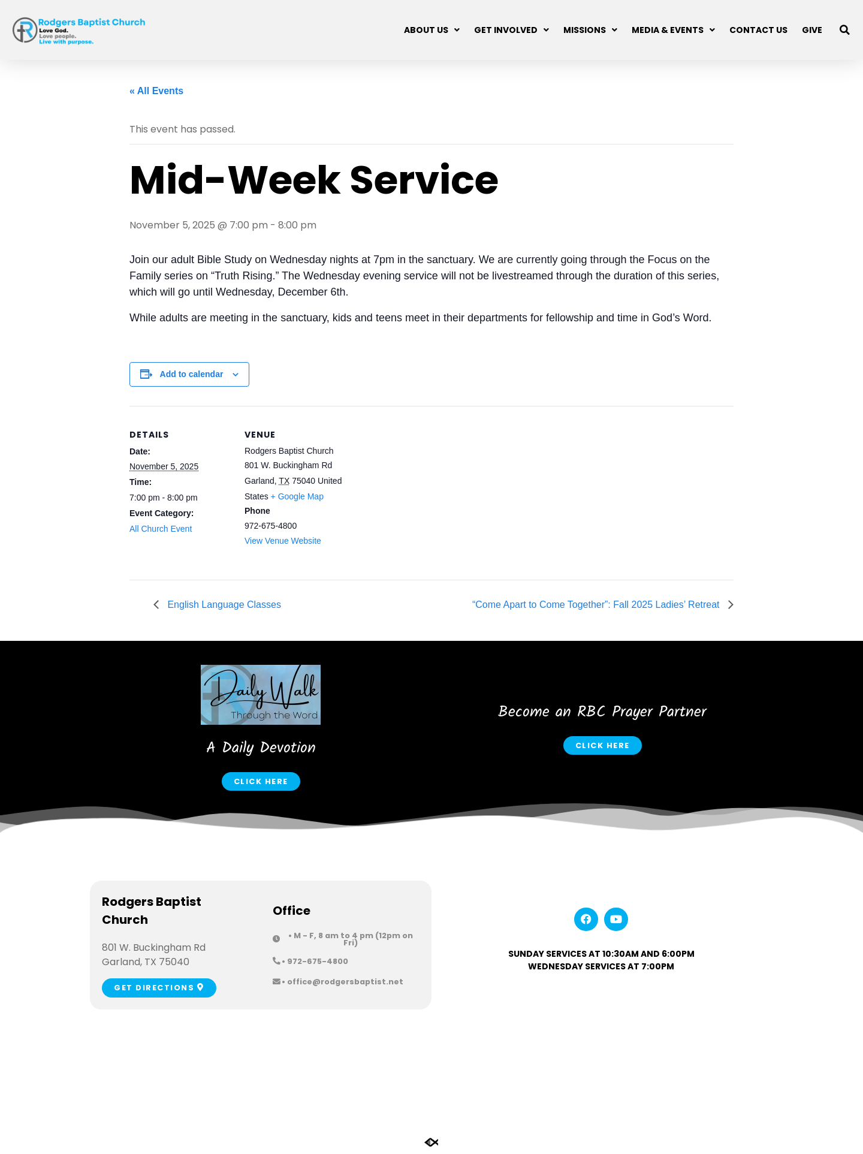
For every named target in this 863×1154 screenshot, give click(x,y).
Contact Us (758, 30)
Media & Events (673, 30)
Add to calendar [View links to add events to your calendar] (192, 374)
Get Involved (511, 30)
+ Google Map (297, 496)
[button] (845, 30)
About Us (432, 30)
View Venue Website (283, 541)
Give (812, 30)
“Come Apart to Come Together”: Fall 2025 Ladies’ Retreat (597, 604)
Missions (590, 30)
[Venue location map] (423, 489)
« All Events (156, 91)
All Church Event (160, 529)
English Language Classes (223, 604)
